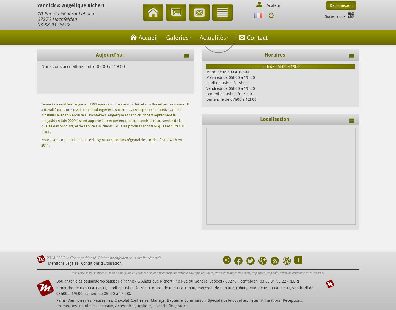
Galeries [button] (178, 37)
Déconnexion (341, 5)
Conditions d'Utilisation (101, 263)
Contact (252, 37)
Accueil (143, 37)
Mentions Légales (63, 263)
